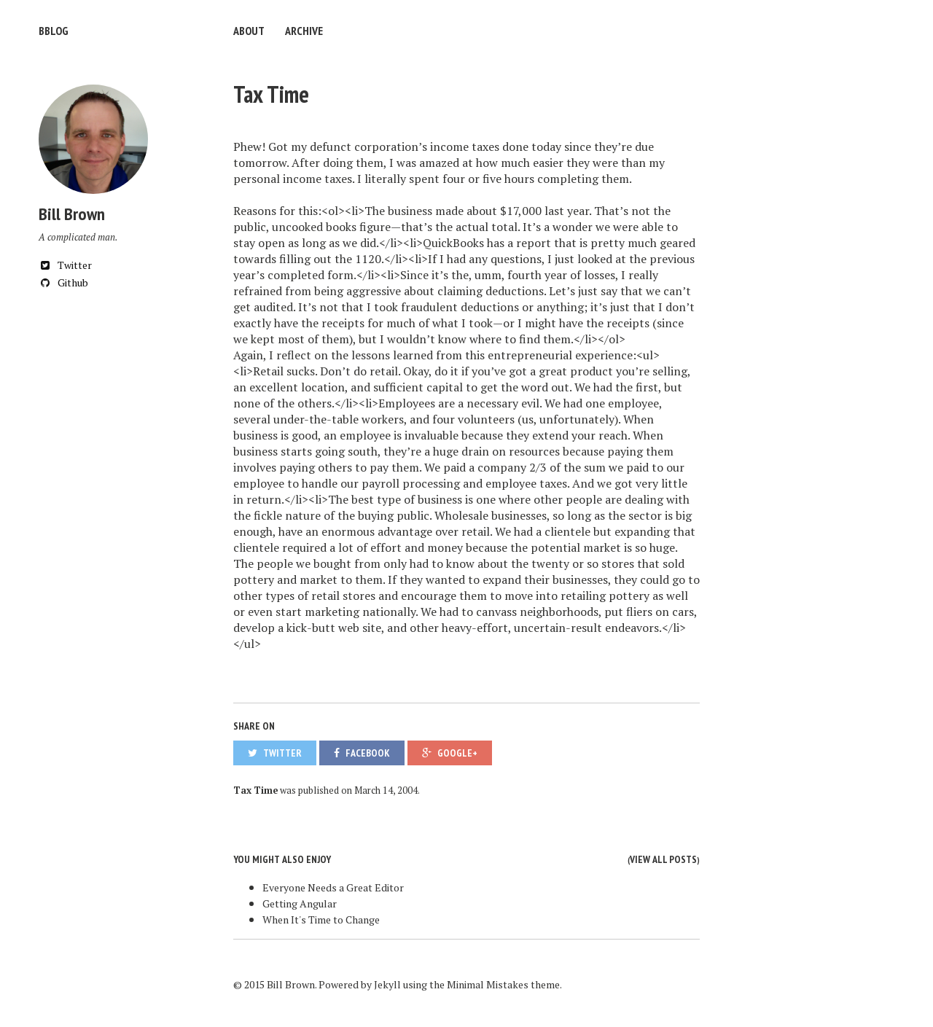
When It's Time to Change (321, 919)
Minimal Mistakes (487, 984)
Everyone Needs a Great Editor (333, 887)
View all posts (663, 859)
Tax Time (271, 94)
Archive (304, 30)
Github (63, 282)
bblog (54, 30)
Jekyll (387, 984)
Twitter (65, 265)
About (249, 30)
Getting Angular (299, 903)
